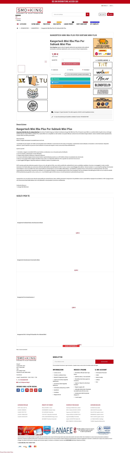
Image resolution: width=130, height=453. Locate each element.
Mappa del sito (57, 394)
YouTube (27, 390)
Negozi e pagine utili (79, 387)
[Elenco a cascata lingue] (105, 5)
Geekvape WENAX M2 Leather (73, 407)
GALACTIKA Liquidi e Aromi (97, 412)
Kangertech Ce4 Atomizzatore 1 (26, 297)
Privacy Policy (3, 452)
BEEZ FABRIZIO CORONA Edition (73, 421)
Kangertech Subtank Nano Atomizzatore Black (30, 222)
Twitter (22, 390)
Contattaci (56, 392)
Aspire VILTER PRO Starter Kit (73, 419)
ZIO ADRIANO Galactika (47, 412)
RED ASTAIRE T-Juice (47, 407)
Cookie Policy (10, 452)
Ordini (97, 375)
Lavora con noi (57, 372)
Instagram (40, 390)
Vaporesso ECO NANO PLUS (73, 412)
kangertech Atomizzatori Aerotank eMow (28, 260)
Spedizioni (56, 390)
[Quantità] (71, 60)
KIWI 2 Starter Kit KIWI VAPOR (73, 410)
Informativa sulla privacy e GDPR (61, 387)
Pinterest (85, 70)
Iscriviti (104, 361)
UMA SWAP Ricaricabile (96, 410)
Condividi (54, 70)
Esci (97, 382)
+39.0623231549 (24, 379)
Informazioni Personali (101, 372)
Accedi (102, 14)
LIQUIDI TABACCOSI (22, 414)
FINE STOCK (47, 23)
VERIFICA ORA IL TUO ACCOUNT (82, 376)
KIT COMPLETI (94, 23)
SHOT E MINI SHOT (82, 23)
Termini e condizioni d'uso (60, 375)
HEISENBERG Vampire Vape (48, 410)
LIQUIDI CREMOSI (22, 410)
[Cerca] (70, 14)
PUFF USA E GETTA (22, 407)
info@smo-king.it (25, 382)
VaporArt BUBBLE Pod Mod (72, 416)
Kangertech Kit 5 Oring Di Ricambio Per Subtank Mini (31, 334)
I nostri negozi (78, 397)
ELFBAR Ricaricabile (95, 407)
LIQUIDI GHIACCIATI (22, 416)
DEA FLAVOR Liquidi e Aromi (97, 416)
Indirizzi (98, 379)
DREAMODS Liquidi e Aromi (97, 414)
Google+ (31, 390)
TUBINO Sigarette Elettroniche (98, 421)
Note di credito (99, 377)
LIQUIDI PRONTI (69, 23)
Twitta (70, 70)
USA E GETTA (57, 23)
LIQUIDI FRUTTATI (22, 412)
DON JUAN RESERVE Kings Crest (49, 416)
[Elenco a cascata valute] (111, 5)
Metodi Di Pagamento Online (60, 377)
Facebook (18, 390)
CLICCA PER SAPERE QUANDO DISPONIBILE (77, 74)
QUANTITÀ (54, 60)
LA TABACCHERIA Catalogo (97, 419)
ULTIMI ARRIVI (36, 23)
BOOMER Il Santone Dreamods (49, 419)
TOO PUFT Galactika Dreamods (49, 414)
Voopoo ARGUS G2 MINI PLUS (73, 414)
